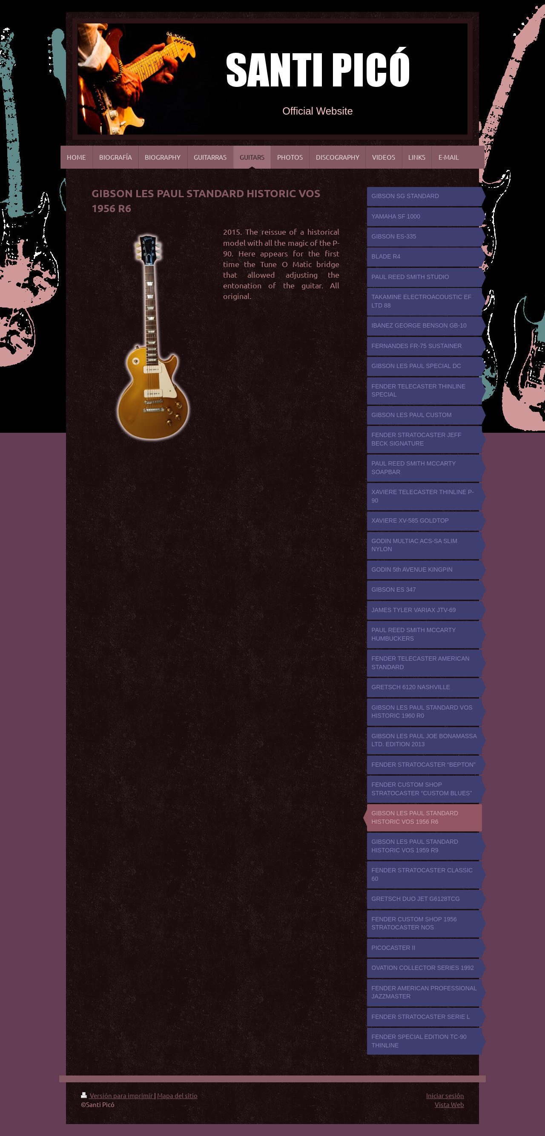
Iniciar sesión (445, 1095)
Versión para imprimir (117, 1095)
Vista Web (449, 1104)
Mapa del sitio (177, 1095)
